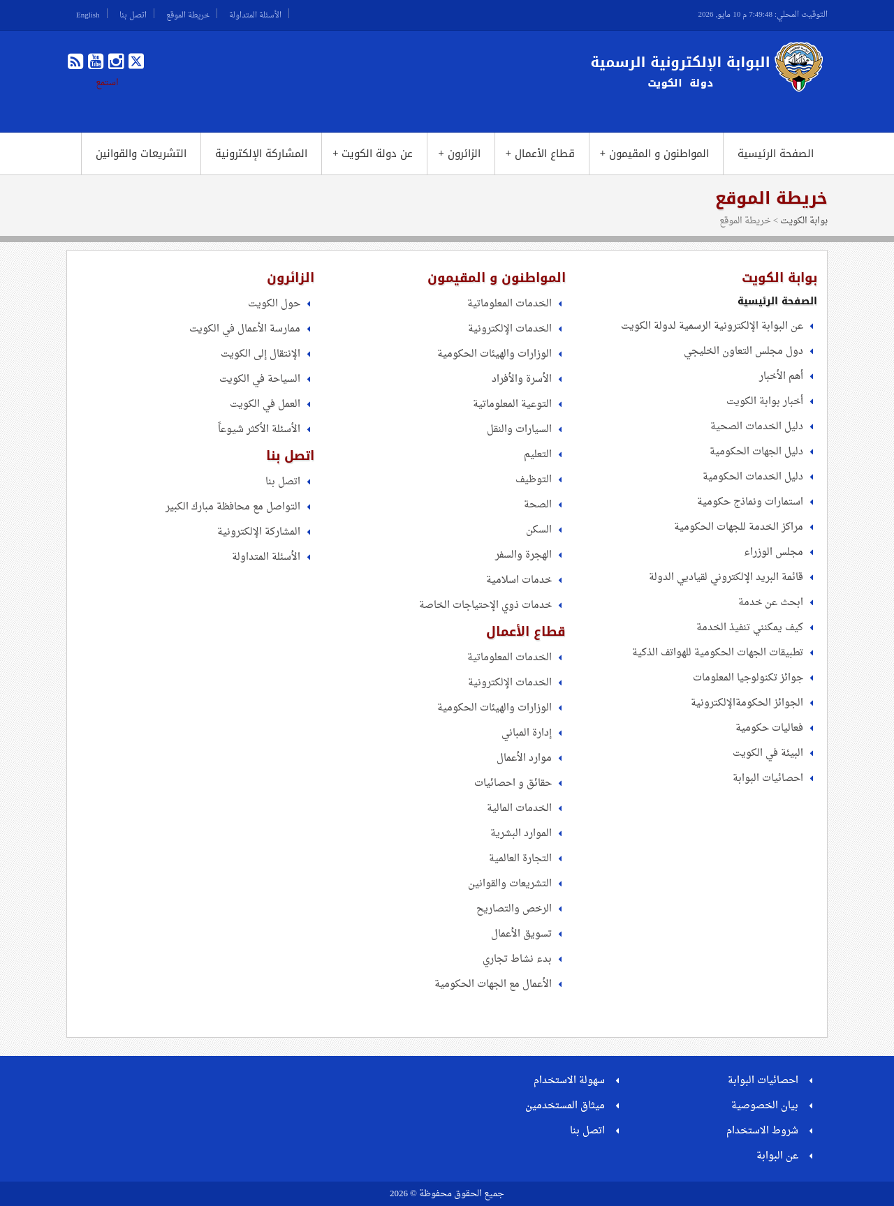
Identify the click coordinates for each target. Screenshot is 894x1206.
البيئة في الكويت (768, 753)
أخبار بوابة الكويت (764, 401)
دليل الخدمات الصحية (756, 426)
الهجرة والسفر (523, 555)
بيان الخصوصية (764, 1105)
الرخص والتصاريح (514, 909)
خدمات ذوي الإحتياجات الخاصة (485, 605)
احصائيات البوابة (768, 778)
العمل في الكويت (265, 404)
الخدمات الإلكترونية (510, 329)
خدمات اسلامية (519, 580)
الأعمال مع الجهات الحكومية (493, 984)
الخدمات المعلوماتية (509, 304)
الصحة (538, 505)
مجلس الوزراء (773, 552)
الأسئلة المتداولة (255, 13)
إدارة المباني (526, 733)
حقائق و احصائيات (513, 783)
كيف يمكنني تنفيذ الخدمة (749, 627)
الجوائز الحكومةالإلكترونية (747, 703)
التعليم (538, 454)
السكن (539, 530)
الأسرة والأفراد (522, 379)
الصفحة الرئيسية (776, 153)
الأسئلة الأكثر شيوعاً (259, 429)
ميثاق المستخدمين (565, 1105)
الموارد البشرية (521, 833)
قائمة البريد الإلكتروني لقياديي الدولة (726, 577)
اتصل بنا (133, 13)
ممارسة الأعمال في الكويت (244, 329)
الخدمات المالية (519, 808)
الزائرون (459, 153)
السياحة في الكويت (259, 379)
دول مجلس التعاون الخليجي (743, 351)
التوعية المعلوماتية (512, 404)
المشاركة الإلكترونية (261, 153)
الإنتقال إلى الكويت (260, 354)
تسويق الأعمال (521, 934)
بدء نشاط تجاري (517, 959)
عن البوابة (777, 1156)
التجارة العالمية (520, 858)
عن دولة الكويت (372, 153)
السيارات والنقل (519, 429)
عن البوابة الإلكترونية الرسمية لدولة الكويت (712, 326)
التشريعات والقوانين (141, 153)
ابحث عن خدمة (770, 602)
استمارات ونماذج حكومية (750, 502)
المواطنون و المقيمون (654, 153)
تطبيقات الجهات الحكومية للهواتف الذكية (717, 652)
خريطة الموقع (188, 13)
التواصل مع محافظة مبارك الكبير (233, 507)
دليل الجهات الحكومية (756, 451)
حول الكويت (274, 304)
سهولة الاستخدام (569, 1080)
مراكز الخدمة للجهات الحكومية (738, 527)
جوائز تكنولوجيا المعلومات (748, 678)
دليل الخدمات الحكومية (753, 477)
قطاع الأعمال (540, 153)
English (88, 13)
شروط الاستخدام (762, 1131)
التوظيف (533, 479)
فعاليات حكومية (769, 728)
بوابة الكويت (804, 221)
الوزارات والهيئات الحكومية (494, 354)
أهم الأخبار (781, 376)
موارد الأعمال (524, 758)
